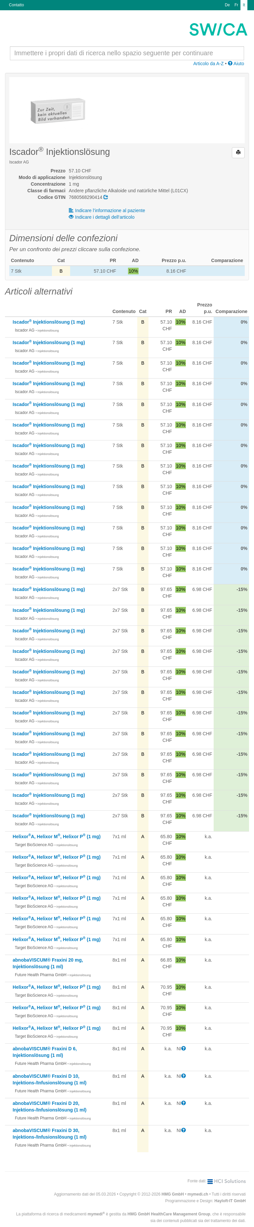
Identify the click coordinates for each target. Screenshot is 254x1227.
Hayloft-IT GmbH (230, 1201)
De (227, 5)
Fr (236, 5)
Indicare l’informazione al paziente (107, 210)
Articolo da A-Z (208, 63)
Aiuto (236, 63)
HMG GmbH (173, 1194)
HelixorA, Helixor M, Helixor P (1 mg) (57, 836)
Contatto (16, 5)
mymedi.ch (198, 1194)
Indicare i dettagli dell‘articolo (102, 217)
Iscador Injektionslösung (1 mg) (49, 322)
